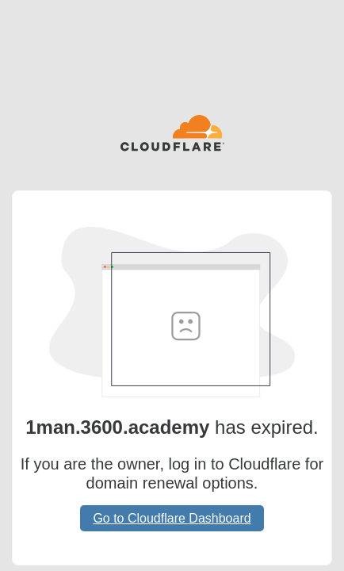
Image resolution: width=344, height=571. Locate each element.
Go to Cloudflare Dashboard (171, 518)
